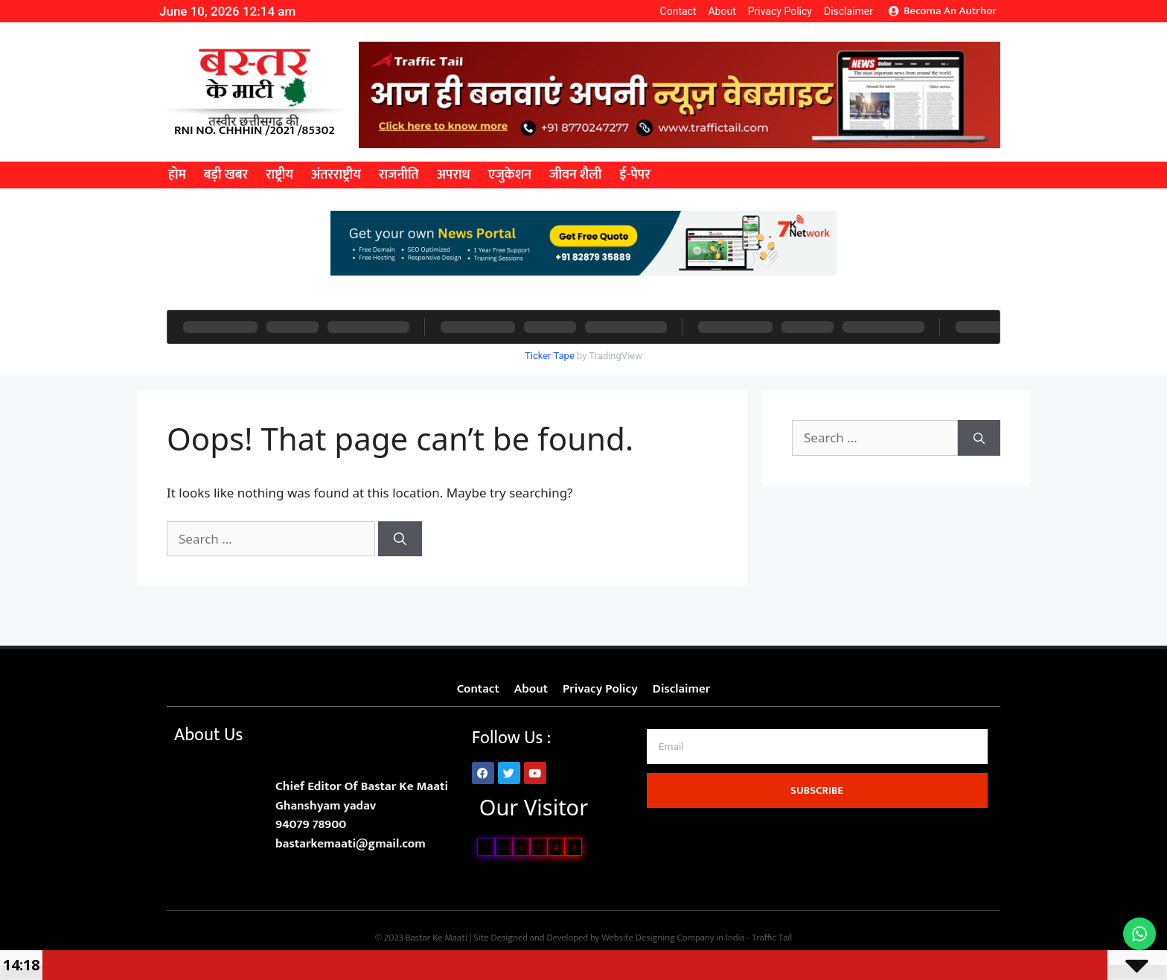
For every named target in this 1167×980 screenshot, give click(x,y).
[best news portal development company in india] (679, 143)
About (721, 11)
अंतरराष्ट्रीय (336, 175)
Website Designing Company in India (673, 937)
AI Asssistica (817, 823)
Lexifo (165, 865)
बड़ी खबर (226, 175)
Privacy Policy (780, 11)
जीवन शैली (575, 175)
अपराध (453, 175)
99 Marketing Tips (816, 830)
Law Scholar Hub (816, 821)
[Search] (400, 539)
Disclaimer (848, 11)
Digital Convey (817, 819)
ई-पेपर (634, 175)
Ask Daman (817, 826)
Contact (678, 11)
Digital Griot (817, 828)
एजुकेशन (509, 175)
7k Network (817, 817)
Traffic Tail (772, 937)
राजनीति (399, 175)
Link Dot (165, 863)
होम (177, 175)
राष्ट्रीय (279, 175)
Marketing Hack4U (817, 814)
